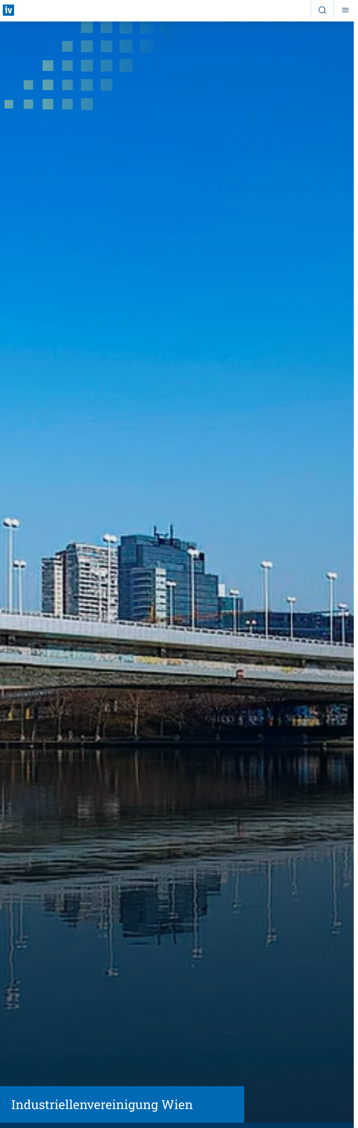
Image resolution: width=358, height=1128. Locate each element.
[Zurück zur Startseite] (8, 10)
